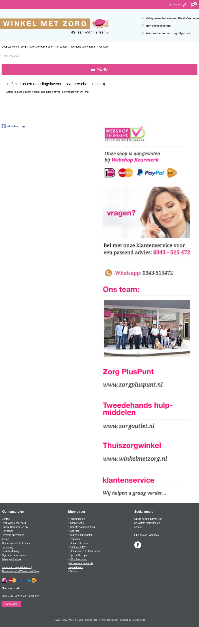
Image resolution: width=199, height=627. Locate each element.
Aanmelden (11, 604)
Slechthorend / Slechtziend (85, 551)
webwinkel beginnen (108, 620)
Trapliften (74, 539)
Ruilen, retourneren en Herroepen (48, 46)
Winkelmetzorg (13, 126)
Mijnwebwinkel (139, 620)
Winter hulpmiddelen (81, 534)
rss (95, 620)
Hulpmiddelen (77, 518)
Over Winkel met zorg (14, 46)
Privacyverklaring (11, 559)
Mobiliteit (74, 530)
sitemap (89, 620)
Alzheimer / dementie (81, 563)
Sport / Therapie (79, 555)
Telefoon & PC (77, 547)
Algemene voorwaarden (83, 46)
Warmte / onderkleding (82, 527)
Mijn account (177, 4)
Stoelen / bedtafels (80, 543)
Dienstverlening (10, 551)
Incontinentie (77, 522)
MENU (99, 69)
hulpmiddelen (75, 567)
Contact (103, 46)
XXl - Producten (78, 559)
